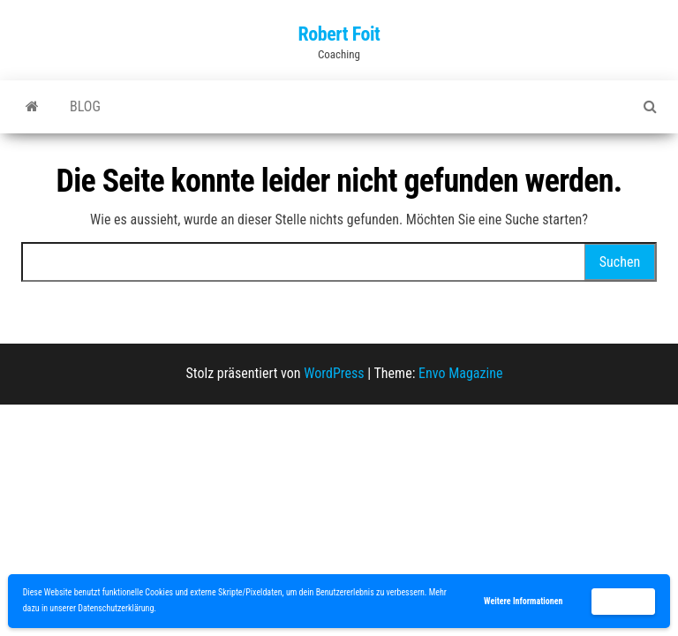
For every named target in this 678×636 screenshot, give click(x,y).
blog (85, 106)
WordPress (334, 373)
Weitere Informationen (523, 601)
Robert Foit (339, 34)
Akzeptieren (623, 601)
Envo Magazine (460, 373)
